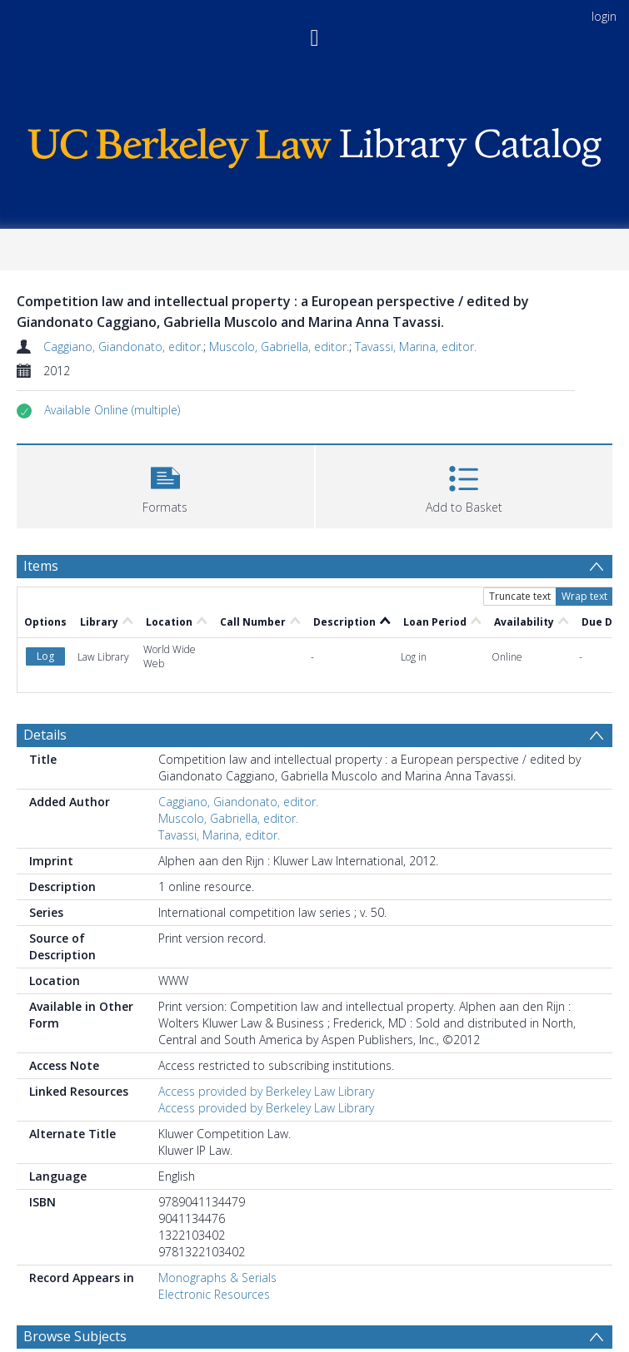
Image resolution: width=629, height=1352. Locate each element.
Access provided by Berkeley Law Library (266, 1091)
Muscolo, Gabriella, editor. (279, 346)
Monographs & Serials (217, 1277)
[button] (112, 410)
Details (45, 735)
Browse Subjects (75, 1336)
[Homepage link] (314, 143)
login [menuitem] (604, 16)
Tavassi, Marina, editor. (416, 346)
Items (40, 566)
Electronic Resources (214, 1294)
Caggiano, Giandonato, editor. (123, 346)
